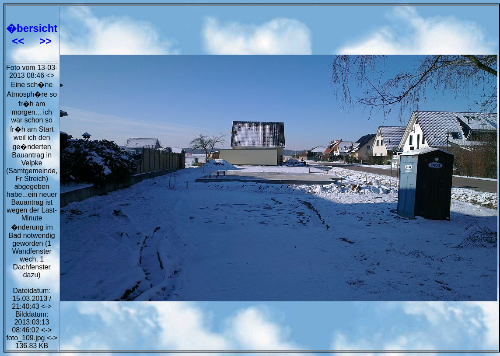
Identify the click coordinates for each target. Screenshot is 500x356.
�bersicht (31, 28)
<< (19, 41)
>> (45, 41)
